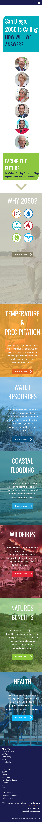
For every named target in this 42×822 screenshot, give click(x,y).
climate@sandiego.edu (31, 811)
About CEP (4, 772)
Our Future (5, 782)
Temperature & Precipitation (9, 751)
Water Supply (5, 754)
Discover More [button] (21, 254)
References (5, 785)
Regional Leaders (6, 777)
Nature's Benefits (6, 762)
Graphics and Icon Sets (8, 798)
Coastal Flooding (6, 757)
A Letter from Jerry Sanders (9, 780)
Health (3, 764)
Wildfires (4, 759)
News (3, 788)
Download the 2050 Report (9, 795)
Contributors (5, 775)
